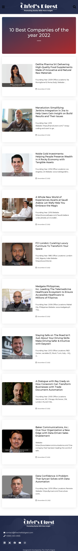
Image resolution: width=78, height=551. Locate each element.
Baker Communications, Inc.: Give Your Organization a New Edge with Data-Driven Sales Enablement (53, 431)
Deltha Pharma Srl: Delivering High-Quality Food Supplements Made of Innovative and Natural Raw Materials (54, 68)
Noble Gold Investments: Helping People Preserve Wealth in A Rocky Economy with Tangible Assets (54, 158)
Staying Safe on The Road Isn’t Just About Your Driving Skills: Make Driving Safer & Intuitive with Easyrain (53, 339)
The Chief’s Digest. (48, 550)
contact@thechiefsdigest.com (19, 533)
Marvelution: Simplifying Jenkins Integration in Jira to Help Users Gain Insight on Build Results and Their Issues (54, 112)
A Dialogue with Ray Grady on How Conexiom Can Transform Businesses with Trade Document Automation (53, 385)
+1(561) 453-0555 (13, 536)
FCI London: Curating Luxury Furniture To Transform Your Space (52, 246)
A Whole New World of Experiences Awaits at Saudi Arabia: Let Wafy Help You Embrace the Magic (52, 201)
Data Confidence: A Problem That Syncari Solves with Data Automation (53, 479)
